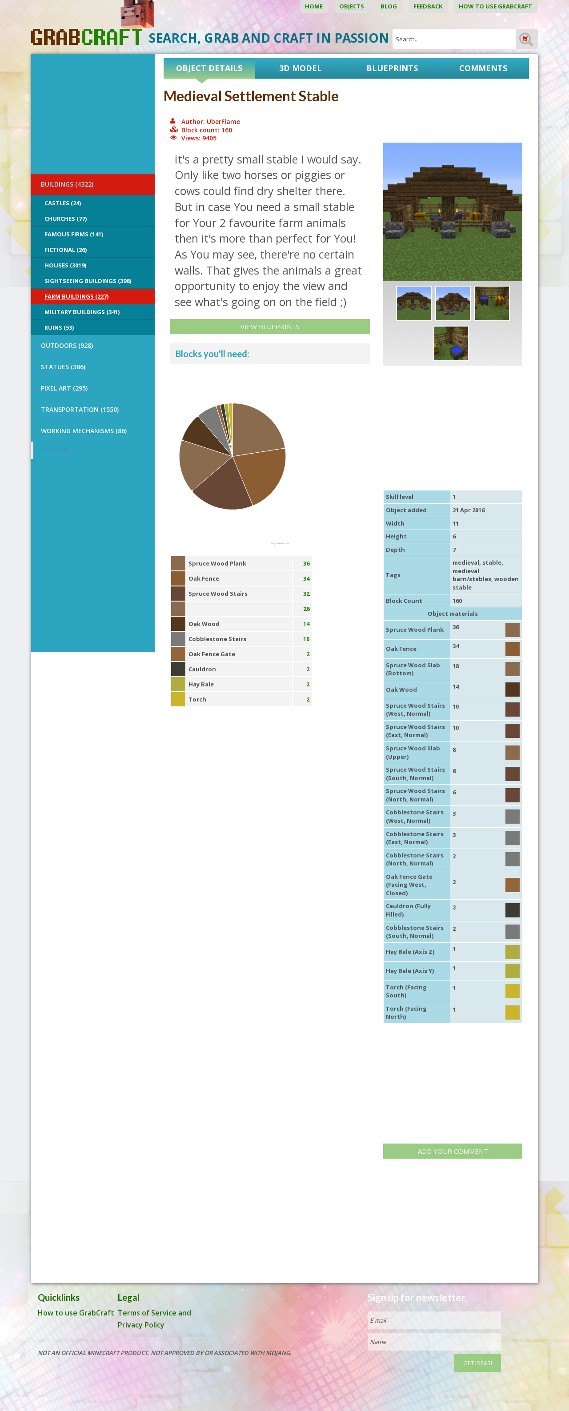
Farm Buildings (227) (76, 296)
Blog (389, 6)
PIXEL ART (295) (64, 388)
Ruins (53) (59, 327)
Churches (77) (65, 219)
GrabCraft (55, 450)
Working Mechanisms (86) (84, 430)
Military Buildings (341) (82, 312)
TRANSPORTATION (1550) (80, 409)
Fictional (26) (65, 250)
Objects (352, 6)
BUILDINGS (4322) (67, 184)
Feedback (428, 6)
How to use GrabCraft (496, 6)
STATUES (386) (63, 367)
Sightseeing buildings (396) (87, 281)
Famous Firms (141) (73, 234)
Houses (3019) (65, 265)
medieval (466, 562)
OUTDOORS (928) (67, 345)
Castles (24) (62, 203)
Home (314, 6)
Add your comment (453, 1151)
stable (491, 562)
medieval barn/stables (472, 575)
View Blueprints (270, 326)
